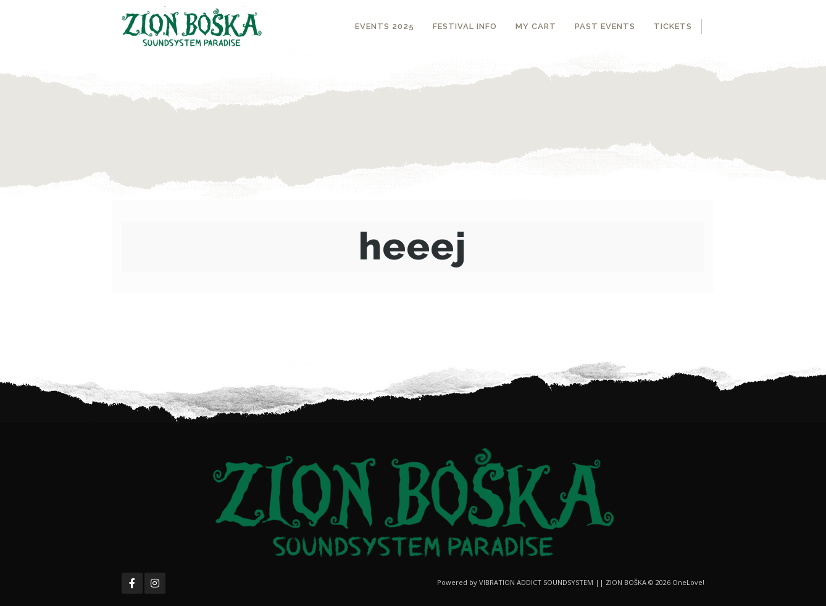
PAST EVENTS (605, 26)
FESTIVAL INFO (465, 26)
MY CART (535, 26)
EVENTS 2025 (384, 26)
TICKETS (673, 26)
